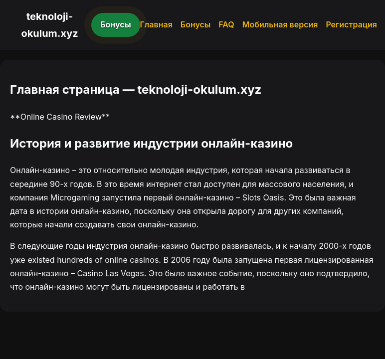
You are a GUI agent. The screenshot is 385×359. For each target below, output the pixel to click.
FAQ (226, 24)
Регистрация (351, 24)
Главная (156, 24)
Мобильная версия (280, 24)
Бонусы (115, 24)
